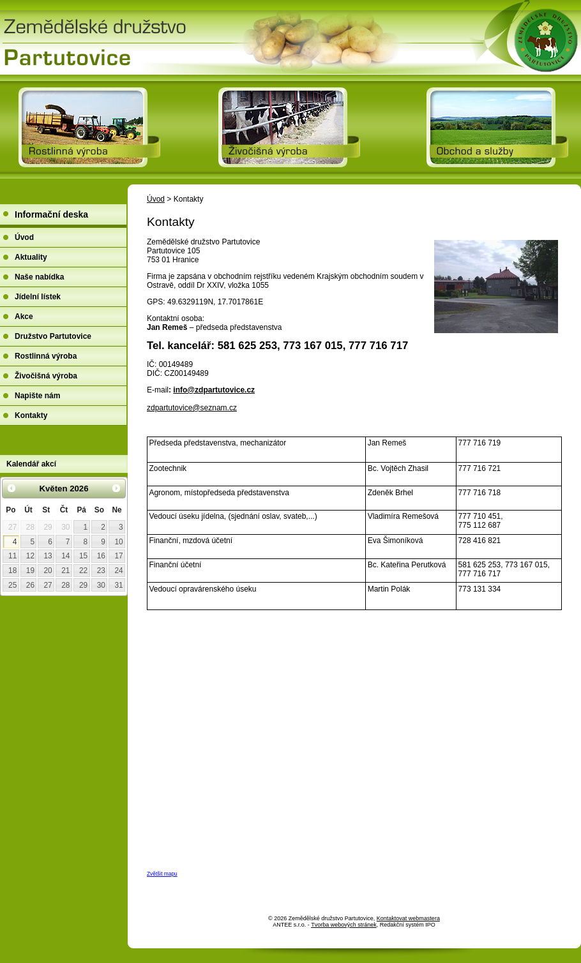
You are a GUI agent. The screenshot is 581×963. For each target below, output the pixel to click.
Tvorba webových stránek (344, 925)
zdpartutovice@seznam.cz (192, 407)
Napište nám (37, 395)
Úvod (156, 199)
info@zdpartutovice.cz (214, 389)
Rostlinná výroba (46, 356)
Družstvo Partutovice (53, 336)
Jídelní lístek (38, 296)
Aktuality (31, 257)
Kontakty (31, 415)
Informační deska (51, 214)
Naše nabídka (39, 276)
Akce (24, 316)
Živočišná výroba (46, 375)
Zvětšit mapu (162, 873)
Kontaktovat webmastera (408, 918)
